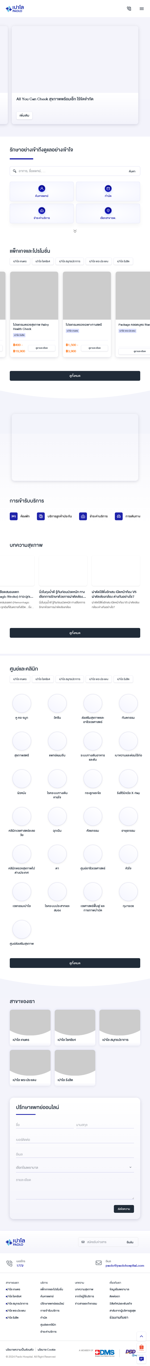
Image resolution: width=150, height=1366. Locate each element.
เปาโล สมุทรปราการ (69, 261)
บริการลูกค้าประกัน (54, 516)
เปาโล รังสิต (123, 261)
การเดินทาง (127, 516)
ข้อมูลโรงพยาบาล (119, 1289)
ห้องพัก (20, 516)
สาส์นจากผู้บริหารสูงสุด (123, 1310)
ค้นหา (132, 171)
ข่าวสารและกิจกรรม (86, 1303)
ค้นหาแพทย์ (47, 1296)
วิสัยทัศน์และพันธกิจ (121, 1303)
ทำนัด (43, 1317)
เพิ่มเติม (24, 115)
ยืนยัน (130, 1242)
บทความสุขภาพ (84, 1289)
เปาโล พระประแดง (98, 261)
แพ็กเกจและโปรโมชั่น (51, 1289)
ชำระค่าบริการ (93, 516)
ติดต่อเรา (115, 1296)
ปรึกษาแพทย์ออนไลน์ (52, 1303)
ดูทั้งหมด (75, 376)
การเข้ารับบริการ (49, 1310)
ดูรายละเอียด (42, 348)
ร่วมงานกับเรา (119, 1317)
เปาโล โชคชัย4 (43, 261)
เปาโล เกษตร (20, 261)
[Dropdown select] (75, 1167)
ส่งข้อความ (124, 1209)
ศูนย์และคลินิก (48, 1324)
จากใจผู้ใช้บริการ (84, 1296)
